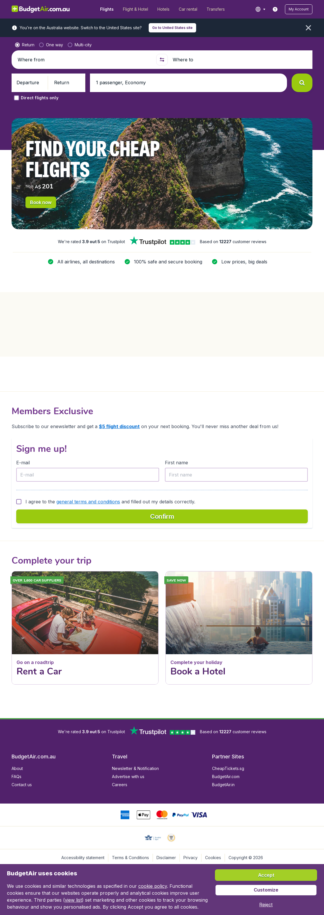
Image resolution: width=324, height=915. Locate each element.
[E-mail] (87, 475)
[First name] (236, 475)
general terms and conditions (88, 502)
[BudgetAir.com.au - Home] (41, 9)
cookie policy (152, 886)
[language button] (260, 9)
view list (73, 900)
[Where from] (85, 60)
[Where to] (240, 60)
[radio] (24, 45)
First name (176, 462)
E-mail (23, 462)
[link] (275, 9)
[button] (298, 9)
